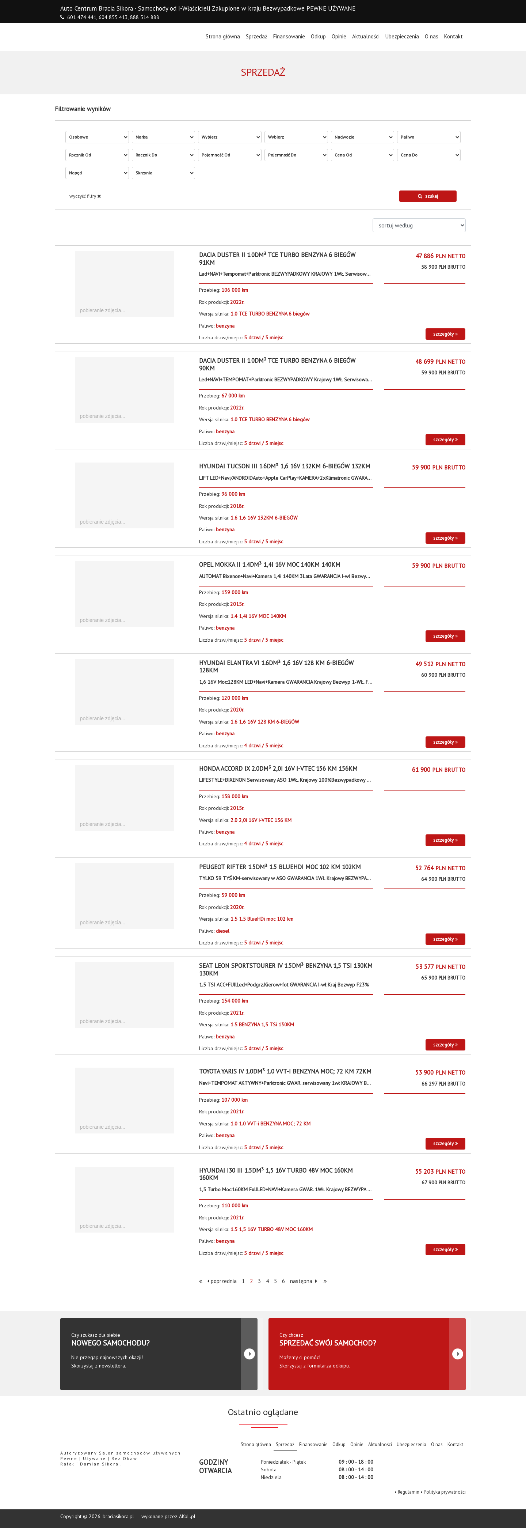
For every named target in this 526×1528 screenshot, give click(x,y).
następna (303, 1281)
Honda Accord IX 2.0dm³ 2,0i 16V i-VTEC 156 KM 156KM (278, 769)
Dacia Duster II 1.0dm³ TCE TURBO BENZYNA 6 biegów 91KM (277, 258)
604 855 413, (114, 17)
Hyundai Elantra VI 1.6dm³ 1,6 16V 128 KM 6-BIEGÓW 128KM (276, 666)
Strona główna (224, 36)
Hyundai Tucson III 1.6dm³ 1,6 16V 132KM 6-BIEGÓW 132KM (284, 466)
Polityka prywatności (445, 1492)
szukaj (428, 196)
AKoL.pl (187, 1516)
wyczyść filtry (85, 196)
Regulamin (408, 1492)
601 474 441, (82, 17)
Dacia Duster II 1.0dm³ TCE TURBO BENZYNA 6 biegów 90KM (277, 364)
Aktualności (366, 36)
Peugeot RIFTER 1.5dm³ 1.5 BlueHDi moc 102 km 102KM (280, 867)
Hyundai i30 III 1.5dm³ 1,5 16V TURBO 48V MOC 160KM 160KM (276, 1174)
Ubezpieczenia (402, 36)
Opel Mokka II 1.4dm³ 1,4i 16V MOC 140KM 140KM (269, 565)
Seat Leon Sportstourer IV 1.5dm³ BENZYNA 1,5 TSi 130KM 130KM (286, 969)
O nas (431, 36)
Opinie (339, 36)
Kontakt (453, 36)
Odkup (318, 36)
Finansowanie (289, 36)
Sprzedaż (256, 36)
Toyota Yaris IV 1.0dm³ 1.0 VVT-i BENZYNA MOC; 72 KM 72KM (285, 1071)
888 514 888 (144, 17)
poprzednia (222, 1281)
